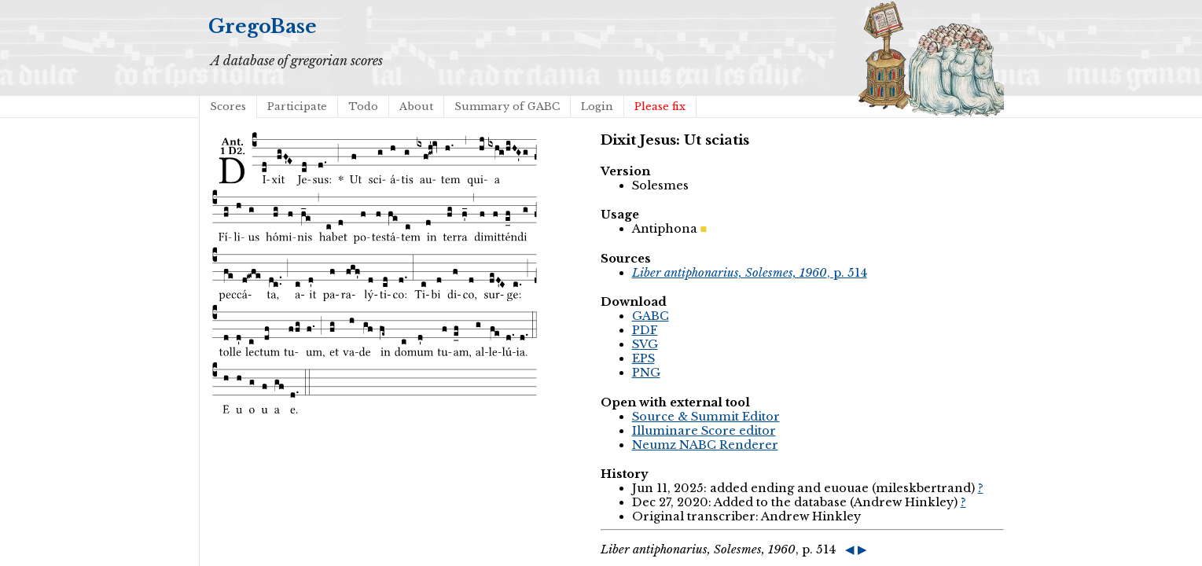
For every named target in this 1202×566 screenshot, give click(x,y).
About (416, 106)
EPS (643, 358)
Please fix (660, 106)
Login (597, 106)
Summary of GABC (507, 106)
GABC (650, 316)
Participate (297, 106)
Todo (363, 106)
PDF (645, 330)
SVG (645, 344)
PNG (646, 373)
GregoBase (262, 26)
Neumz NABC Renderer (705, 445)
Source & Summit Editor (706, 417)
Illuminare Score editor (704, 431)
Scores (228, 106)
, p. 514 (749, 273)
